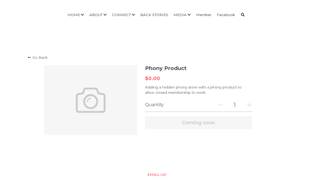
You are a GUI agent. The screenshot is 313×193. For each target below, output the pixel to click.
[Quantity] (235, 104)
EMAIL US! (156, 174)
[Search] (242, 15)
